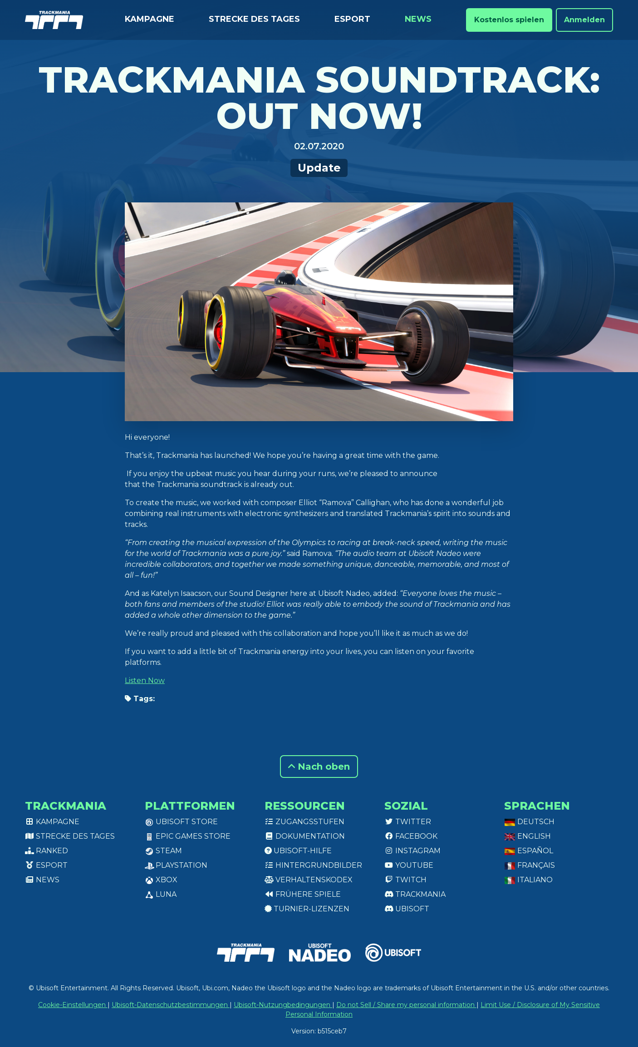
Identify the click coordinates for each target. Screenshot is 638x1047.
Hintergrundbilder (313, 865)
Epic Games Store (188, 836)
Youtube (408, 865)
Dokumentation (305, 836)
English (527, 836)
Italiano (528, 879)
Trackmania (415, 894)
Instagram (412, 850)
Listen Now (145, 680)
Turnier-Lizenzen (307, 908)
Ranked (46, 850)
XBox (161, 879)
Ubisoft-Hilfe (298, 850)
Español (528, 850)
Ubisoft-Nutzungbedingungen (283, 1005)
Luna (161, 894)
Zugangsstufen (304, 821)
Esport (352, 19)
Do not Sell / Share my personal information (406, 1005)
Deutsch (529, 821)
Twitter (407, 821)
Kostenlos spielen (509, 19)
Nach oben (319, 766)
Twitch (405, 879)
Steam (163, 850)
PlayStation (176, 865)
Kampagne (149, 19)
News (418, 19)
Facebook (410, 836)
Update (319, 167)
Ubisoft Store (181, 821)
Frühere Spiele (303, 894)
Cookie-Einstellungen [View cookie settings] (73, 1005)
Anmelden (584, 19)
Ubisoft (406, 908)
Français (529, 865)
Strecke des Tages (254, 19)
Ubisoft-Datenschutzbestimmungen (171, 1005)
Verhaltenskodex (309, 879)
